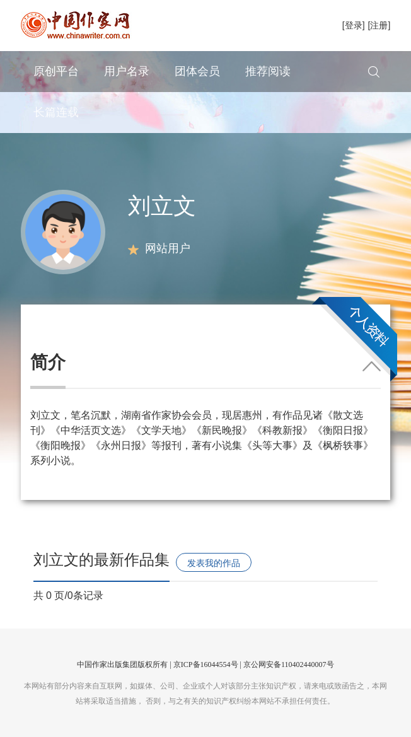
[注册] (379, 25)
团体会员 (197, 71)
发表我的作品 (213, 563)
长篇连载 (56, 112)
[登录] (353, 25)
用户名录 (126, 71)
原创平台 (56, 71)
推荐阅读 (268, 71)
